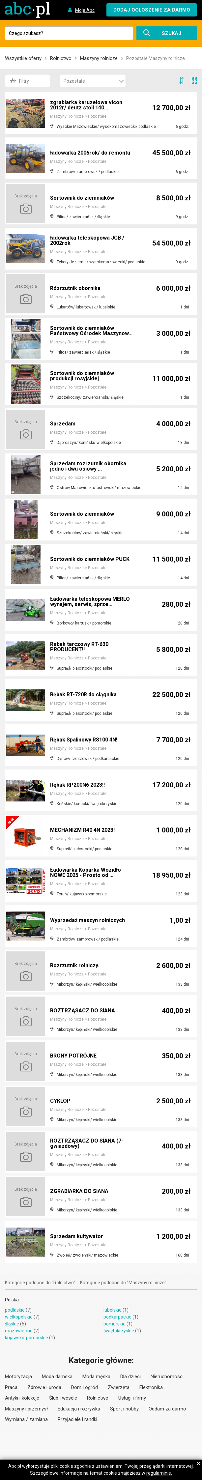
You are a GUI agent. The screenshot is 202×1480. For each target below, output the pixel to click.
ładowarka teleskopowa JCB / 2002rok (87, 240)
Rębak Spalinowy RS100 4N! (83, 740)
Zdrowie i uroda (44, 1387)
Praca (11, 1387)
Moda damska (57, 1376)
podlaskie (15, 1310)
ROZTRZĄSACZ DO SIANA (82, 1010)
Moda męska (96, 1376)
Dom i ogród (84, 1387)
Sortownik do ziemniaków (82, 198)
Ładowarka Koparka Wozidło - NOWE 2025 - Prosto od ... (87, 872)
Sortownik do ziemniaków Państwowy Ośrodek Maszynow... (91, 330)
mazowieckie (19, 1330)
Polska (12, 1299)
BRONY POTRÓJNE (73, 1056)
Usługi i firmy (132, 1398)
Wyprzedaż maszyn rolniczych (87, 920)
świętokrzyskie (118, 1330)
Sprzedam (62, 424)
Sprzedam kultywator (76, 1236)
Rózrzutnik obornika (75, 288)
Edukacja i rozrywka (79, 1409)
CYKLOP (60, 1101)
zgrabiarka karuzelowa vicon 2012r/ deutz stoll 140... (86, 105)
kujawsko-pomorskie (26, 1337)
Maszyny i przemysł (26, 1409)
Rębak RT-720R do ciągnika (83, 694)
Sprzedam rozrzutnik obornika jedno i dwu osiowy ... (88, 466)
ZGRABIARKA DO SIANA (79, 1191)
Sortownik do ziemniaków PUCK (90, 559)
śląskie (12, 1323)
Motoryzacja (18, 1376)
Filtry (19, 81)
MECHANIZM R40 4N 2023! (82, 830)
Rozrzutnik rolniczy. (74, 965)
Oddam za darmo (167, 1409)
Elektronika (151, 1387)
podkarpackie (117, 1317)
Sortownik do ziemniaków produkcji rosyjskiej (82, 376)
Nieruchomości (167, 1376)
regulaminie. (159, 1473)
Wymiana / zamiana (26, 1419)
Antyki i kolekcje (22, 1398)
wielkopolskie (19, 1317)
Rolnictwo (61, 58)
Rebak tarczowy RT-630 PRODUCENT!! (79, 647)
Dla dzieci (130, 1376)
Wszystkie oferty (23, 58)
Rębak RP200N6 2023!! (77, 785)
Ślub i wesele (63, 1398)
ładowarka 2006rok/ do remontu (90, 153)
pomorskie (114, 1323)
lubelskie (112, 1310)
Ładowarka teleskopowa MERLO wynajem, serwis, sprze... (90, 601)
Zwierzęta (119, 1387)
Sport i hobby (124, 1409)
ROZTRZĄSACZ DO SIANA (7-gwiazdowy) (86, 1143)
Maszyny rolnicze (99, 58)
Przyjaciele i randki (77, 1419)
